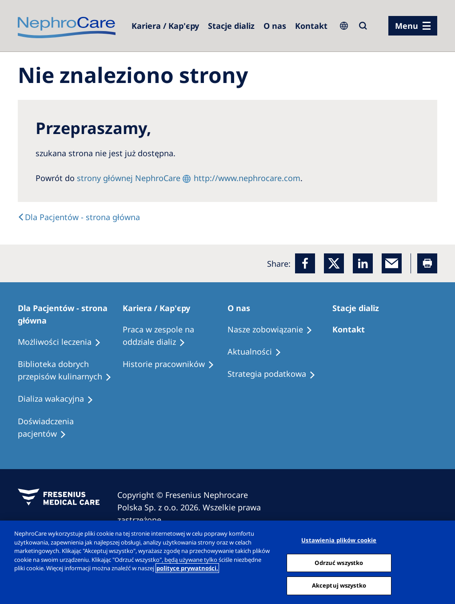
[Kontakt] (311, 26)
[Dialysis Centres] (165, 26)
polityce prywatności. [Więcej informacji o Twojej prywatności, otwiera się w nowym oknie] (187, 568)
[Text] (79, 217)
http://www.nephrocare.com (247, 178)
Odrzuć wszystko (339, 563)
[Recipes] (70, 370)
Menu (406, 25)
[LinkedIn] (363, 263)
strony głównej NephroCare (128, 178)
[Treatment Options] (63, 342)
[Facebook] (305, 263)
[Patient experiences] (70, 428)
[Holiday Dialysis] (59, 399)
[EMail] (392, 263)
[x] (334, 263)
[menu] (412, 26)
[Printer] (427, 263)
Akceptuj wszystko (339, 585)
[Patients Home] (70, 314)
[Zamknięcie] (441, 561)
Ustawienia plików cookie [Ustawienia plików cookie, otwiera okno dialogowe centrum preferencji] (338, 540)
